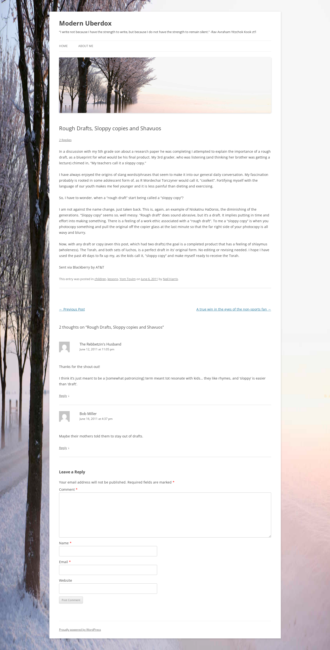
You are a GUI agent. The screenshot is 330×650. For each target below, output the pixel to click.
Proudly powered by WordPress (80, 630)
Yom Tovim (128, 279)
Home (63, 46)
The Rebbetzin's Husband (100, 344)
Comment (68, 489)
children (100, 279)
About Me (85, 46)
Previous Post (72, 309)
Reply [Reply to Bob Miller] (63, 448)
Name (65, 543)
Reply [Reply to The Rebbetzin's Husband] (63, 396)
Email (65, 562)
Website (65, 580)
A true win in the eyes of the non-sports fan (233, 309)
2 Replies (65, 140)
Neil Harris (170, 279)
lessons (113, 279)
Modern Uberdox (85, 23)
